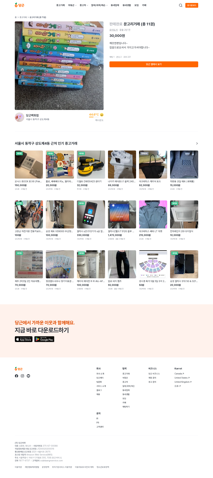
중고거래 (60, 5)
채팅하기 (126, 407)
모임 (136, 5)
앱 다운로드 (191, 5)
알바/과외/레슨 (98, 5)
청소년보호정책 (103, 467)
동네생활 (127, 5)
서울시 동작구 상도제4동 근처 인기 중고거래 (106, 143)
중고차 (83, 5)
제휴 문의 (152, 378)
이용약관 (18, 467)
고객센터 (100, 427)
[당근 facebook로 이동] (16, 376)
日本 (178, 386)
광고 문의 (152, 382)
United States (182, 378)
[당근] (19, 5)
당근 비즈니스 (154, 373)
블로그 (99, 390)
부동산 (71, 5)
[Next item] (100, 68)
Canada (179, 373)
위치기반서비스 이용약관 (62, 467)
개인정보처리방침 (32, 467)
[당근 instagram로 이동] (22, 376)
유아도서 (113, 29)
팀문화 (99, 382)
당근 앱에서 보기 (154, 64)
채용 (98, 394)
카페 (144, 5)
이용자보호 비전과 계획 (84, 467)
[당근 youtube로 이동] (28, 376)
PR (97, 422)
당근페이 (100, 378)
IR (97, 418)
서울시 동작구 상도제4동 (37, 119)
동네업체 (115, 5)
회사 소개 (100, 373)
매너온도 (99, 120)
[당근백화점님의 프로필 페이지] (19, 117)
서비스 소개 (101, 386)
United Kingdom (183, 382)
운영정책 (45, 467)
